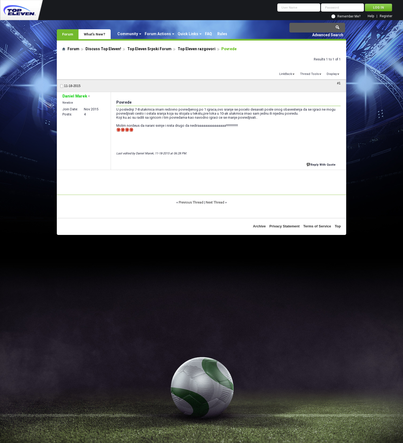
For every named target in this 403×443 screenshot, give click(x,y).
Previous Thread (191, 202)
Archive (259, 226)
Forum (67, 34)
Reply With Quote (321, 164)
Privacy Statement (284, 226)
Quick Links (188, 34)
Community (127, 34)
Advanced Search (327, 35)
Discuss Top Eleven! (103, 49)
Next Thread (215, 202)
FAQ (208, 34)
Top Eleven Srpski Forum (149, 49)
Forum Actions (158, 34)
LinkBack (285, 74)
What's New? (94, 34)
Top (338, 226)
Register (386, 16)
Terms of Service (317, 226)
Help (371, 16)
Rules (222, 34)
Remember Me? (348, 16)
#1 (339, 83)
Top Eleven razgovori (196, 49)
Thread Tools (309, 74)
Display (332, 74)
